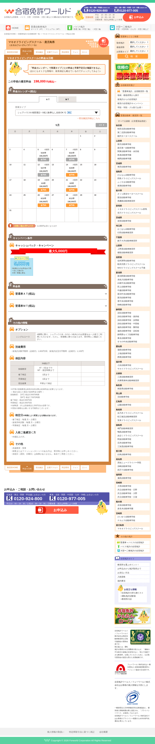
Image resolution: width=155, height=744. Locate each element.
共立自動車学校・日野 (127, 490)
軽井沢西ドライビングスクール (131, 264)
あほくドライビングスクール (130, 435)
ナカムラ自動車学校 (126, 520)
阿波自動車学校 (124, 439)
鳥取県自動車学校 (125, 389)
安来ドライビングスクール (129, 420)
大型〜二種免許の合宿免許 (132, 550)
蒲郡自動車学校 (124, 350)
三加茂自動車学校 (125, 446)
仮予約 (71, 175)
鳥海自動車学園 (124, 155)
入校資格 (121, 577)
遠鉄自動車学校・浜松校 (128, 331)
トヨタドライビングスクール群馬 (132, 209)
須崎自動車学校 (124, 466)
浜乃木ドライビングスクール (130, 413)
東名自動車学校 (124, 338)
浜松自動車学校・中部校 (128, 323)
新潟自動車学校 (124, 297)
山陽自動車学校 (124, 405)
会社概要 (103, 732)
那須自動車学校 (124, 197)
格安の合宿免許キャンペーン (130, 103)
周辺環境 (65, 52)
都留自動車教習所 (125, 252)
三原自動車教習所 (125, 377)
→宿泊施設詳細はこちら (88, 118)
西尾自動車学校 (124, 357)
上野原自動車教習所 (126, 249)
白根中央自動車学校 (126, 283)
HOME (15, 28)
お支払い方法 (123, 573)
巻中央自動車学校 (125, 301)
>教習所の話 (126, 599)
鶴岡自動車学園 (124, 158)
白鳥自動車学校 (124, 454)
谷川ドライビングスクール (129, 213)
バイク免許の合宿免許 (130, 546)
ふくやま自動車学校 (126, 182)
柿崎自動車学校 (124, 305)
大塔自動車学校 (124, 486)
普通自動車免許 (46, 27)
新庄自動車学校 (124, 144)
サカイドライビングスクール (130, 369)
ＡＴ (48, 99)
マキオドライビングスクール (130, 528)
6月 (100, 125)
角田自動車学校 (124, 167)
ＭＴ (67, 99)
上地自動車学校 (124, 353)
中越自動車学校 (124, 290)
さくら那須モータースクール (130, 194)
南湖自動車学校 (124, 186)
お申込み (139, 17)
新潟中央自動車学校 (126, 294)
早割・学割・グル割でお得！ (130, 107)
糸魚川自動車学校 (125, 279)
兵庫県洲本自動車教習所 (128, 380)
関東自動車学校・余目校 (128, 151)
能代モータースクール (127, 136)
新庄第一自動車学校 (126, 148)
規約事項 (121, 581)
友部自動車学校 (124, 221)
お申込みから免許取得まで (129, 568)
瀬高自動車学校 (124, 478)
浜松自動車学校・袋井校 (128, 316)
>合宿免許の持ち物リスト (132, 593)
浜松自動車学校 (124, 313)
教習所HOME (12, 52)
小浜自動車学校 (124, 365)
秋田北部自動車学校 (126, 129)
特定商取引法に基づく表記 (81, 732)
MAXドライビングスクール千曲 (131, 268)
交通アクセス (52, 52)
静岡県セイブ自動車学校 (128, 334)
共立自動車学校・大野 (127, 493)
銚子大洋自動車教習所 (127, 241)
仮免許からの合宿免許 (127, 99)
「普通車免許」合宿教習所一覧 (134, 91)
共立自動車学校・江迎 (127, 497)
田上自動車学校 (124, 287)
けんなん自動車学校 (126, 175)
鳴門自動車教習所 (125, 428)
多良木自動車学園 (125, 508)
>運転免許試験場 (128, 596)
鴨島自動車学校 (124, 432)
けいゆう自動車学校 (126, 517)
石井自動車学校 (124, 443)
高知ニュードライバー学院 (129, 462)
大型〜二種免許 (132, 27)
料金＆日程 (27, 51)
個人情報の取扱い (55, 732)
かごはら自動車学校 (126, 229)
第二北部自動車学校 (126, 132)
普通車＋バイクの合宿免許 (132, 542)
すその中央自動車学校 (127, 341)
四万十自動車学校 (125, 470)
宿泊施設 (39, 52)
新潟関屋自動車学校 (126, 276)
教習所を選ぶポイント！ (128, 565)
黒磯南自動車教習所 (126, 201)
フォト (75, 52)
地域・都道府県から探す (128, 95)
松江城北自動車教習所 (127, 416)
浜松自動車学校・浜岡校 (128, 320)
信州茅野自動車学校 (126, 261)
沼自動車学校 (123, 397)
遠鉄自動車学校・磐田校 (128, 327)
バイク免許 (87, 27)
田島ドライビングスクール (129, 178)
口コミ (84, 52)
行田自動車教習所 (125, 232)
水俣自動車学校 (124, 505)
